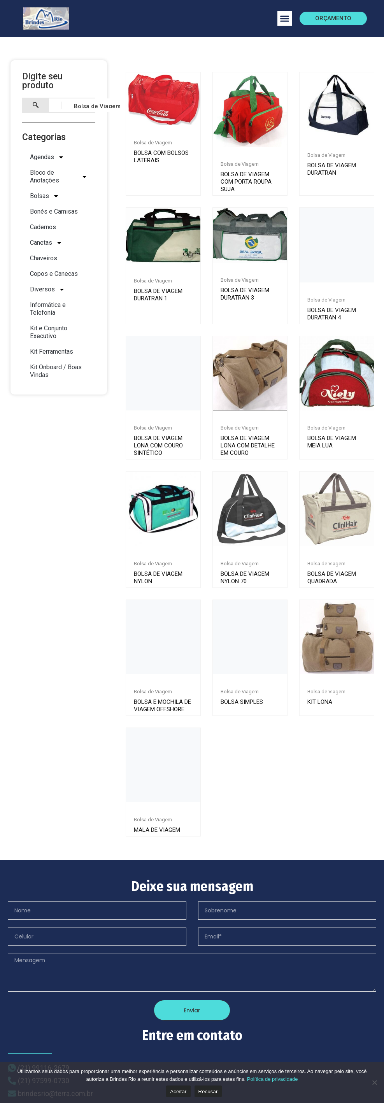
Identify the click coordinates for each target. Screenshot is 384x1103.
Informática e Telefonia (48, 308)
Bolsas (44, 196)
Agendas (47, 157)
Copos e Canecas (54, 273)
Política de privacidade (272, 1079)
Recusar (208, 1091)
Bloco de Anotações (59, 176)
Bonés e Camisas (54, 211)
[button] (284, 18)
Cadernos (43, 227)
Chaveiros (43, 258)
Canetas (46, 243)
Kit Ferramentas (51, 351)
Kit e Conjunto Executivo (48, 332)
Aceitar (178, 1091)
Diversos (47, 289)
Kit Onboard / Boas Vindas (56, 371)
